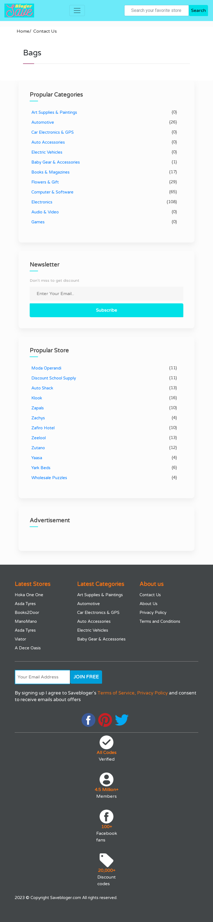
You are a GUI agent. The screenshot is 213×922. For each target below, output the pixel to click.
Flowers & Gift (45, 182)
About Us (149, 603)
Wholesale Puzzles (49, 477)
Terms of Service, (116, 693)
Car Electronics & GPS (52, 132)
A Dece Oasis (28, 647)
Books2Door (27, 612)
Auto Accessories (48, 142)
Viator (20, 639)
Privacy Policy (153, 612)
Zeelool (38, 437)
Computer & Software (52, 192)
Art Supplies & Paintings (54, 112)
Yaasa (36, 457)
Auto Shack (42, 388)
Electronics (41, 202)
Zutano (38, 447)
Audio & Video (45, 212)
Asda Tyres (25, 603)
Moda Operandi (46, 368)
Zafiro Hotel (43, 427)
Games (38, 221)
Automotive (42, 122)
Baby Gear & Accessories (55, 162)
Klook (36, 398)
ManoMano (26, 621)
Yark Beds (40, 467)
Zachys (38, 417)
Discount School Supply (53, 378)
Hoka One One (29, 594)
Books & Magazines (50, 172)
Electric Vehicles (46, 152)
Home (24, 31)
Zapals (37, 408)
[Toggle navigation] (77, 10)
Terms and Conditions (160, 621)
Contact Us (45, 31)
